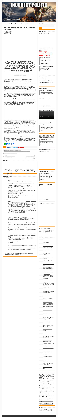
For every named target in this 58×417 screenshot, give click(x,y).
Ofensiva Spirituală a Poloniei (47, 354)
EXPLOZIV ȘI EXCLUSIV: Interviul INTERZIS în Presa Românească (47, 351)
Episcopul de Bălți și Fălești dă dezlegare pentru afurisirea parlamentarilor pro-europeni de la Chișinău (30, 157)
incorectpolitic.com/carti (44, 33)
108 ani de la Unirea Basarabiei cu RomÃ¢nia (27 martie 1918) (46, 400)
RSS (40, 371)
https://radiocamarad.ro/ (44, 151)
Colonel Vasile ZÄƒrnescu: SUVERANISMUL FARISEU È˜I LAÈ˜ (46, 397)
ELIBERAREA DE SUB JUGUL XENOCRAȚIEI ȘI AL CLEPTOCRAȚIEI (46, 68)
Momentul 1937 (45, 330)
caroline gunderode (12, 178)
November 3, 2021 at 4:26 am (31, 215)
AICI (47, 203)
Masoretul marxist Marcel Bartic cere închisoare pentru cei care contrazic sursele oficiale (10, 156)
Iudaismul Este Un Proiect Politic (48, 346)
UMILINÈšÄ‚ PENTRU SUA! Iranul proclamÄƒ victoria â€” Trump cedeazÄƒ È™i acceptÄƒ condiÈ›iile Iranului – (46, 374)
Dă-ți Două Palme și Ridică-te (47, 308)
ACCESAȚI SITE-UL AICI (44, 105)
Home (4, 23)
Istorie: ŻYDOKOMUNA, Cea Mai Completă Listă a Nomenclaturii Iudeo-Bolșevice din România (48, 343)
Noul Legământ (45, 293)
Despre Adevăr (45, 276)
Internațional (9, 23)
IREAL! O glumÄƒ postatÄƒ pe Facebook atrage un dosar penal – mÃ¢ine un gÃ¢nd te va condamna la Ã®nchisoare (46, 389)
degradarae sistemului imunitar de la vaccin (13, 150)
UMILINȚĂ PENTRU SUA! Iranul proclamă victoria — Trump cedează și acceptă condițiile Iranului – (8, 177)
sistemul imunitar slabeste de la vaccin (10, 153)
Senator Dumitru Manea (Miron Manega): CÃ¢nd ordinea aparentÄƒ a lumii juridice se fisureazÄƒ (46, 385)
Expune (14, 96)
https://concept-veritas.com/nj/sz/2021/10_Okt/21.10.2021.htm (17, 71)
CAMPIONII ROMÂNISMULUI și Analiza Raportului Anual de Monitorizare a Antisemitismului (46, 92)
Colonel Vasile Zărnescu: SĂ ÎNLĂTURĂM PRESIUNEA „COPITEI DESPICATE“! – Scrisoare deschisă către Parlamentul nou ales (45, 60)
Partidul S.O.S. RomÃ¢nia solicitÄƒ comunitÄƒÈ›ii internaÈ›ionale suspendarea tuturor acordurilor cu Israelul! (46, 382)
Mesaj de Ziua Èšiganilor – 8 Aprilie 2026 (46, 377)
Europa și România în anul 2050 (48, 247)
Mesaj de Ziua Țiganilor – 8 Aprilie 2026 (20, 175)
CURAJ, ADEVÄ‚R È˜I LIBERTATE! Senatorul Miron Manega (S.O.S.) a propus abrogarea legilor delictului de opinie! (46, 393)
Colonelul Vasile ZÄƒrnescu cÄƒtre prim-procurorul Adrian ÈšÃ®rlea (46, 402)
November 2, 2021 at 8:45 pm (31, 178)
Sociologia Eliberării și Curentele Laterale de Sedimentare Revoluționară (48, 316)
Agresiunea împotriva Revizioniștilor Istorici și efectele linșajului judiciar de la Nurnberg (48, 273)
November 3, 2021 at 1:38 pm (31, 222)
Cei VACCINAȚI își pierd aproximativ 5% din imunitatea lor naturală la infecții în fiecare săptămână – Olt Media (19, 254)
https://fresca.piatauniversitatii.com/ (46, 82)
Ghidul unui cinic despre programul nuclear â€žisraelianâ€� (46, 379)
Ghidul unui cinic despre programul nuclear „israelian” (30, 175)
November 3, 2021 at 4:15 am (31, 201)
